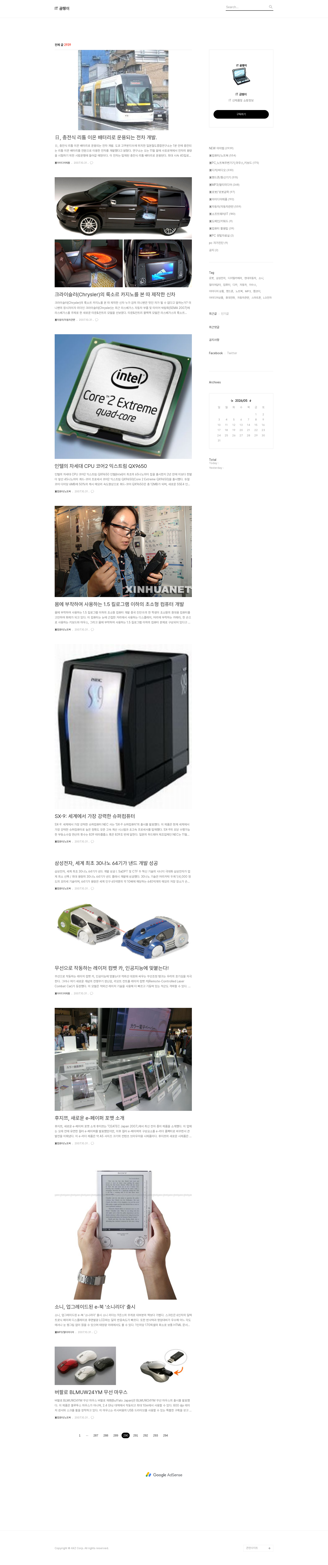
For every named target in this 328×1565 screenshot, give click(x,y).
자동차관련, (243, 297)
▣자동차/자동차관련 (65, 319)
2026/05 (241, 401)
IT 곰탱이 (62, 8)
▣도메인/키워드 (221, 221)
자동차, (243, 284)
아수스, (253, 284)
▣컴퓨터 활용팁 (221, 229)
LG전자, (267, 297)
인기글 (225, 313)
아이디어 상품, (216, 291)
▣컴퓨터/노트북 (63, 491)
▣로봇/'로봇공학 (222, 192)
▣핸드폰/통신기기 (223, 177)
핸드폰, (230, 291)
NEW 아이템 (221, 148)
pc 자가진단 (218, 243)
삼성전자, (221, 278)
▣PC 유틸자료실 (221, 236)
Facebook (216, 353)
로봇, (211, 278)
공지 (213, 250)
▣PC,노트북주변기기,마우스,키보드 (234, 163)
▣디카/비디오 (221, 170)
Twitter (232, 353)
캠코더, (257, 291)
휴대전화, (231, 297)
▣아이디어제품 (62, 162)
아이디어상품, (216, 297)
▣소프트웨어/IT (222, 214)
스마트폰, (256, 297)
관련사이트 (252, 1548)
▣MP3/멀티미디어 (64, 1332)
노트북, (239, 291)
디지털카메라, (235, 278)
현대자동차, (250, 278)
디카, (235, 284)
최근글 (213, 313)
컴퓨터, (227, 284)
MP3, (248, 291)
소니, (261, 278)
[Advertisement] (164, 1475)
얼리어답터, (215, 284)
